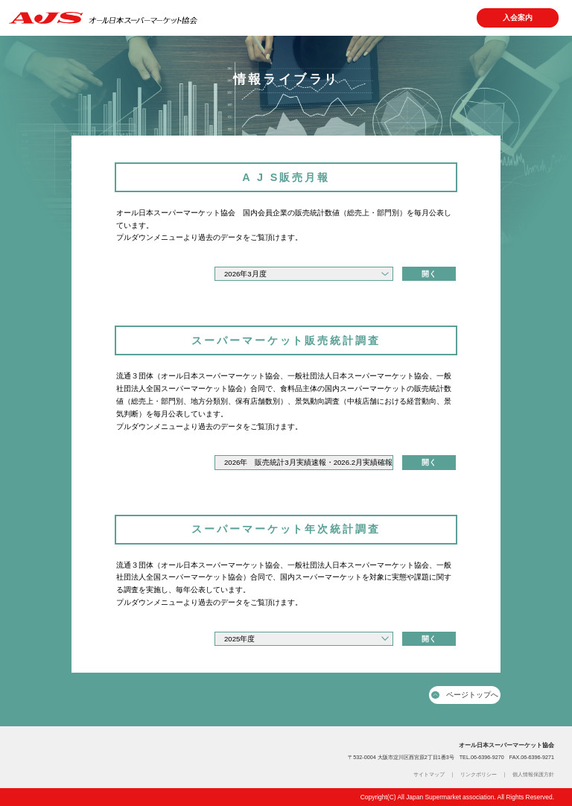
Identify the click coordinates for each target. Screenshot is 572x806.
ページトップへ (464, 695)
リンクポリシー (478, 774)
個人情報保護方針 (533, 774)
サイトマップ (429, 774)
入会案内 (518, 17)
